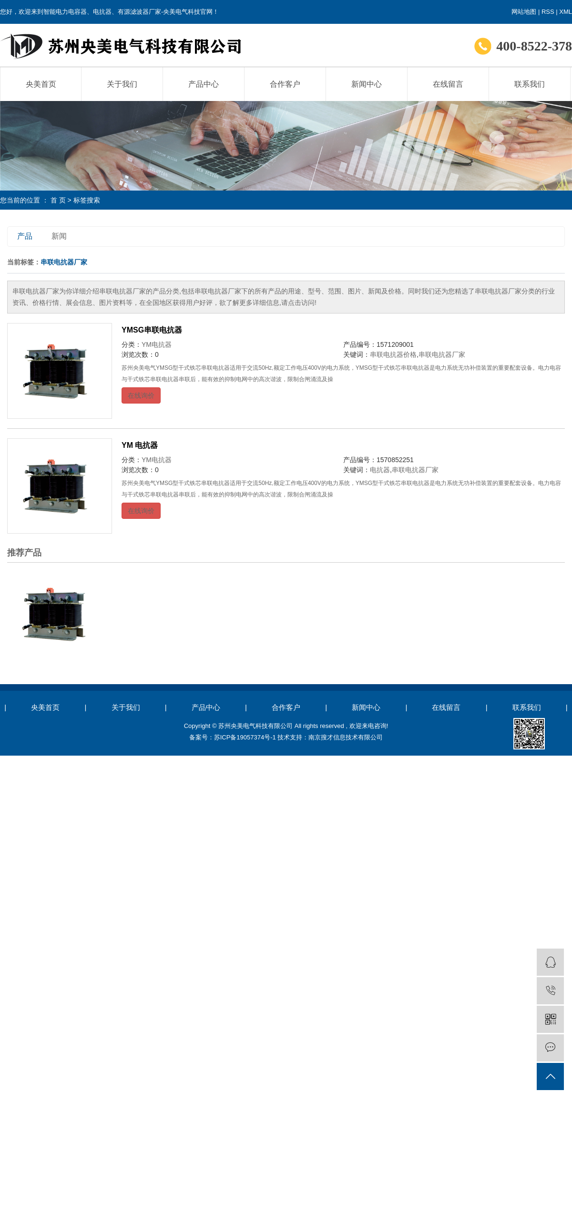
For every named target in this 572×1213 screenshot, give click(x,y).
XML (565, 11)
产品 (24, 236)
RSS (547, 11)
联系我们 (529, 84)
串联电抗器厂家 (442, 354)
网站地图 (523, 11)
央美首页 (41, 84)
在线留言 (448, 84)
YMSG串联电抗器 (152, 330)
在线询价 (141, 395)
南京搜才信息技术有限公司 (345, 737)
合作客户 (285, 84)
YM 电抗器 (140, 445)
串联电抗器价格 (393, 354)
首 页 (58, 200)
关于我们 (122, 84)
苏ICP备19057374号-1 (245, 737)
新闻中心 (366, 84)
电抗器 (380, 470)
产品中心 (203, 84)
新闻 (59, 236)
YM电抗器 (157, 344)
